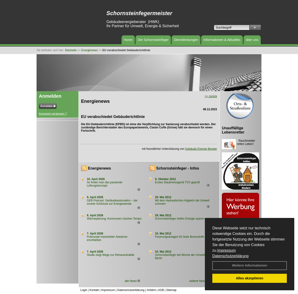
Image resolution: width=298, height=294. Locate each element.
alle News (132, 281)
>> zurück (211, 96)
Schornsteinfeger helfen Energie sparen (179, 218)
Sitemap (171, 290)
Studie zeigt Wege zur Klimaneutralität (110, 255)
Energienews (99, 168)
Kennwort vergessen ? (53, 113)
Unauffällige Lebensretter (233, 130)
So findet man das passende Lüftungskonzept (104, 184)
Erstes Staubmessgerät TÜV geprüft (177, 182)
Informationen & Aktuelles (221, 40)
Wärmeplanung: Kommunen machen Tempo (114, 218)
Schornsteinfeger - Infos (177, 168)
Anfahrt (151, 290)
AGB (161, 290)
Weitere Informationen (249, 265)
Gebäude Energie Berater (201, 148)
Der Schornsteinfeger (153, 40)
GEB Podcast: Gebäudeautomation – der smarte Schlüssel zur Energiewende (112, 202)
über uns (252, 40)
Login (83, 290)
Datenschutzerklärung (230, 256)
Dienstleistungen (186, 40)
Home (128, 40)
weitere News (199, 281)
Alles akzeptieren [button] (249, 278)
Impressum (226, 250)
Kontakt (94, 290)
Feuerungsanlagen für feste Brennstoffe (179, 236)
